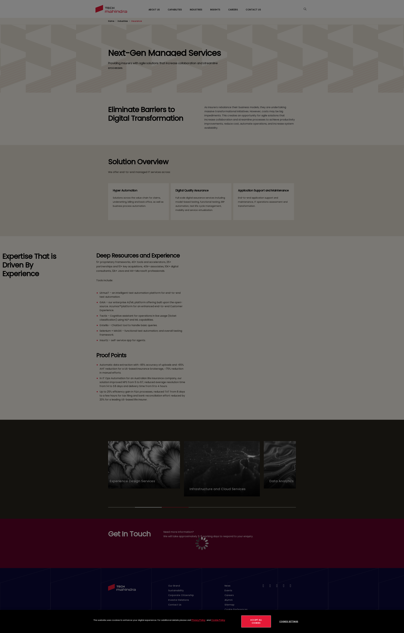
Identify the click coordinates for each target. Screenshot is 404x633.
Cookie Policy (218, 620)
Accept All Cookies (256, 621)
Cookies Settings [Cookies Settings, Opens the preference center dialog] (288, 621)
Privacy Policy (198, 620)
